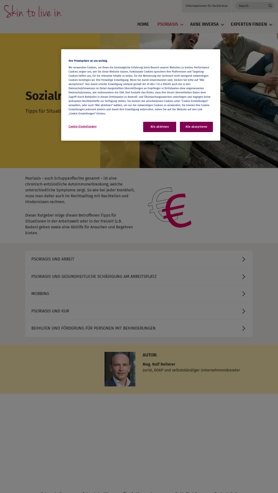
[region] (140, 95)
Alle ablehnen (160, 126)
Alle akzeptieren (196, 126)
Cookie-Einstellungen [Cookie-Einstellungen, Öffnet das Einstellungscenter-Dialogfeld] (82, 126)
